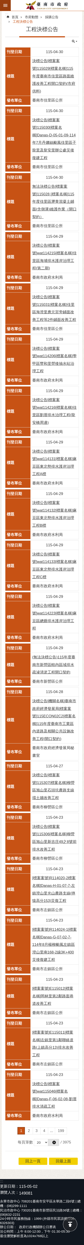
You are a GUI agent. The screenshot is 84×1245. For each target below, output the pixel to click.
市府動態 (31, 17)
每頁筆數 (25, 1142)
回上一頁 (33, 1161)
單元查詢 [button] (74, 41)
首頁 (15, 17)
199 (61, 1131)
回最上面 (70, 1224)
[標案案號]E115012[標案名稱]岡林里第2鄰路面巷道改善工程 (52, 996)
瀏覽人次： (9, 1193)
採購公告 (51, 17)
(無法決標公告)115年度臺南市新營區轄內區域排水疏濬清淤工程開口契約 (53, 664)
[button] (53, 1142)
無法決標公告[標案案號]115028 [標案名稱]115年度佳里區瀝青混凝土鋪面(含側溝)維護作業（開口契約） (54, 201)
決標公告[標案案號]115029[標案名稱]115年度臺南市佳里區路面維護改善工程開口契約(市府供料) (53, 76)
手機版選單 (5, 5)
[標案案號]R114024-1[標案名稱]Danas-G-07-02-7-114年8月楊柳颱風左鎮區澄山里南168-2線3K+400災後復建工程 (54, 944)
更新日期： (9, 1186)
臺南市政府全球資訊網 (47, 5)
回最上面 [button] (63, 1161)
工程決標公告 (23, 21)
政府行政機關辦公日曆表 (37, 1227)
